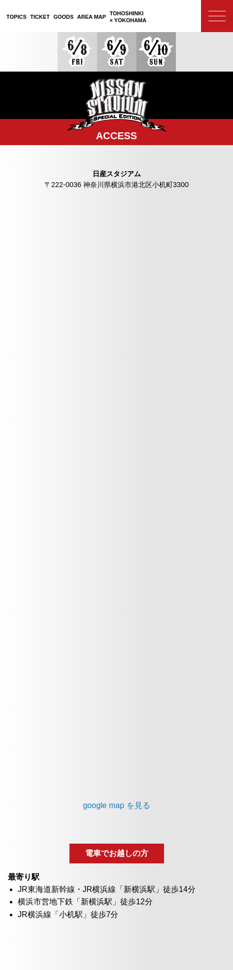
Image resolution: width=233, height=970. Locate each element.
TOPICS (16, 17)
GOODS (63, 17)
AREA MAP (91, 17)
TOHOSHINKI (128, 17)
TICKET (40, 17)
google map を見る (116, 805)
